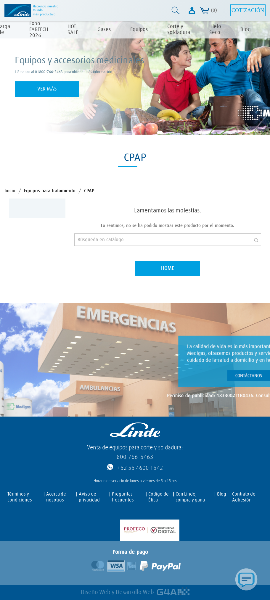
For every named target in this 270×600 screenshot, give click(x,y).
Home (167, 268)
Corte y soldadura (178, 29)
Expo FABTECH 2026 (38, 29)
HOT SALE (73, 29)
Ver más (47, 89)
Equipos (139, 29)
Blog (245, 29)
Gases (104, 29)
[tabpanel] (135, 78)
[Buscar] (167, 239)
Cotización (248, 10)
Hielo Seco (215, 29)
